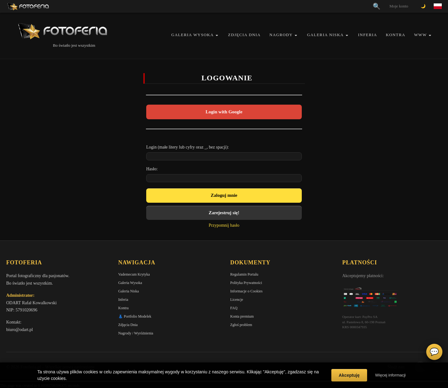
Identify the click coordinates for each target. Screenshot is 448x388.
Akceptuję (349, 375)
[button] (216, 35)
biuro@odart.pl (19, 329)
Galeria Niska (325, 34)
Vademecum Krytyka (134, 274)
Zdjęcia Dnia (244, 34)
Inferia (367, 34)
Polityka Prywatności (246, 283)
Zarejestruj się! (224, 212)
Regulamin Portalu (244, 274)
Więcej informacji (390, 375)
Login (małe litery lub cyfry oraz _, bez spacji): (187, 147)
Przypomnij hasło (224, 225)
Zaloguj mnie (224, 195)
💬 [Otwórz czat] (434, 352)
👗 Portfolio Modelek (134, 316)
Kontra (395, 34)
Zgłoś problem (241, 325)
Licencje (236, 299)
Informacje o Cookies (246, 291)
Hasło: (152, 169)
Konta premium (242, 316)
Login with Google (224, 111)
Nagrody (281, 34)
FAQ (233, 308)
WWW (420, 34)
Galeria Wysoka (192, 34)
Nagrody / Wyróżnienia (135, 333)
